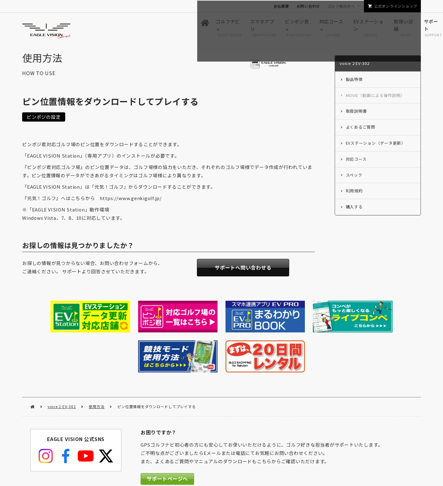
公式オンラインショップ (395, 6)
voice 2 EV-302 (62, 363)
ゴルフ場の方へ (341, 6)
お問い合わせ (308, 6)
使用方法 (96, 363)
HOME (32, 363)
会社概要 (281, 6)
